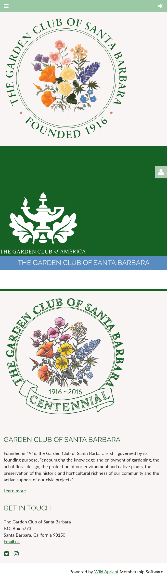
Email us (12, 541)
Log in (161, 172)
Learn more (15, 490)
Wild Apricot (106, 571)
